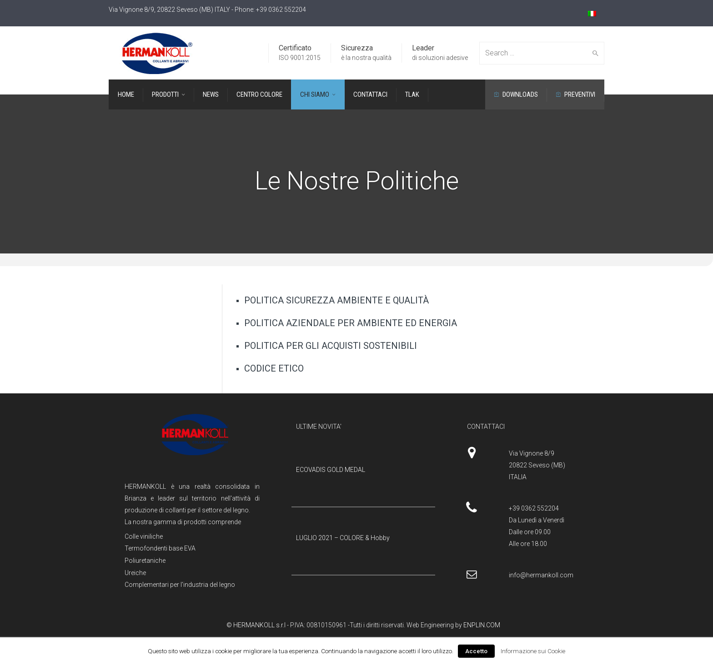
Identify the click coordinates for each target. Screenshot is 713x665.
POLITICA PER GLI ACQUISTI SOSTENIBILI (330, 345)
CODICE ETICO (274, 368)
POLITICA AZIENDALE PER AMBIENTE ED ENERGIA (350, 323)
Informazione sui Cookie (533, 651)
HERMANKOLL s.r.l (260, 625)
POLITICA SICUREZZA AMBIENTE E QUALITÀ (336, 300)
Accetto (476, 651)
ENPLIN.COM (481, 625)
